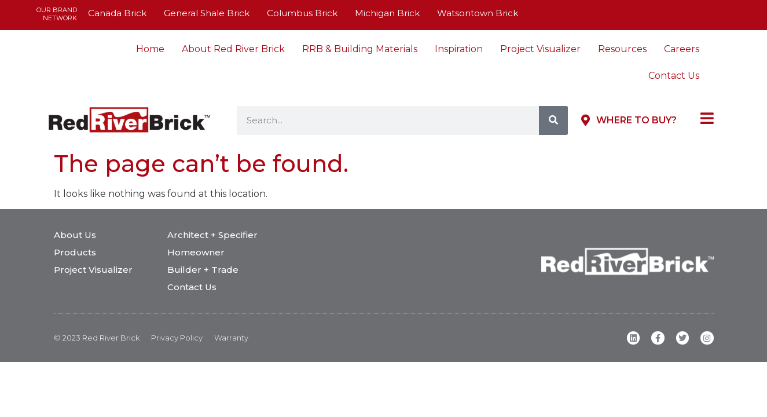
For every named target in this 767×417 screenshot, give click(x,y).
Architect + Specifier (212, 234)
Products (75, 252)
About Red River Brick (233, 48)
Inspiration (459, 48)
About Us (75, 234)
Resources (622, 48)
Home (150, 48)
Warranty (231, 337)
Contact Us (673, 75)
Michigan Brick (387, 13)
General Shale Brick (206, 13)
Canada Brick (117, 13)
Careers (681, 48)
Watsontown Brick (477, 13)
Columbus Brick (302, 13)
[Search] (553, 120)
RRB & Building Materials (359, 48)
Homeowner (196, 252)
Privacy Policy (177, 337)
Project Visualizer (540, 48)
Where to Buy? (636, 120)
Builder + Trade (202, 269)
